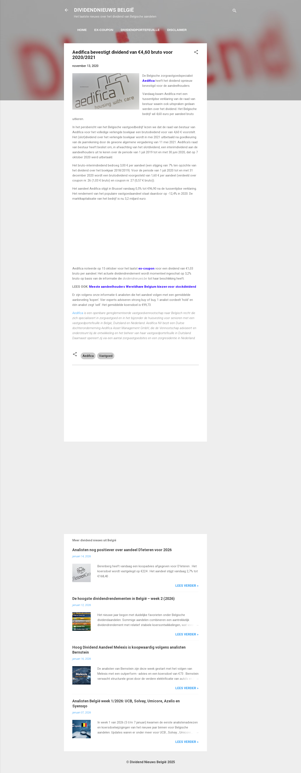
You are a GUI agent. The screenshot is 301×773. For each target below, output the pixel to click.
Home (82, 30)
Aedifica (77, 313)
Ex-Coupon (103, 30)
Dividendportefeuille (140, 30)
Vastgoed (105, 356)
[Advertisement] (223, 106)
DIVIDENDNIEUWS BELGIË (104, 10)
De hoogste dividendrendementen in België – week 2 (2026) (123, 598)
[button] (196, 53)
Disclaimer (177, 30)
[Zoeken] (234, 11)
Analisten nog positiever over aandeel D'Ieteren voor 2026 (122, 550)
